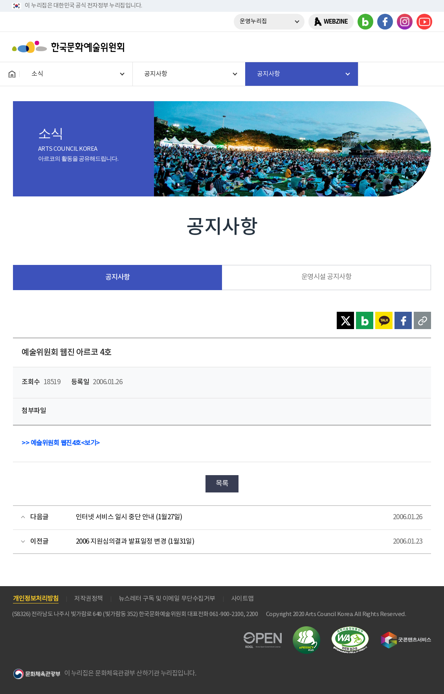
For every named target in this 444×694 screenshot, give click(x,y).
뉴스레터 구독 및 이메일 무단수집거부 (167, 598)
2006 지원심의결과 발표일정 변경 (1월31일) (135, 542)
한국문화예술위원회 (70, 47)
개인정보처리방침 (36, 598)
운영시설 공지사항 (326, 277)
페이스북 (385, 22)
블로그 (365, 22)
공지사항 (117, 277)
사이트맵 (242, 598)
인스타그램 (405, 22)
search (403, 47)
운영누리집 (253, 21)
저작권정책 (88, 598)
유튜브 (424, 22)
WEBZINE (336, 21)
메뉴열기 (423, 47)
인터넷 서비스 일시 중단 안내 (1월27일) (129, 517)
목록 (222, 483)
